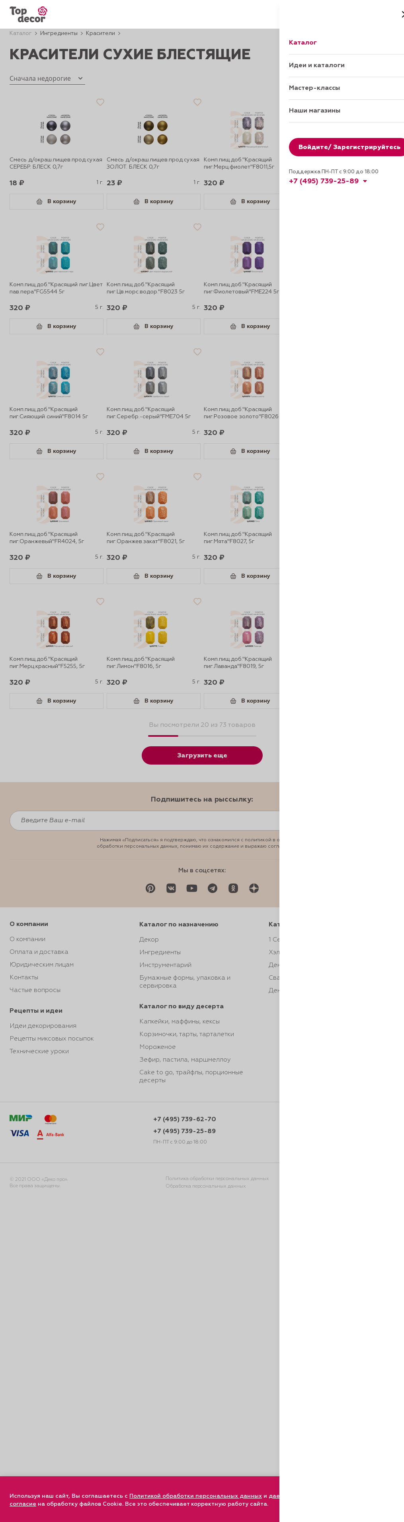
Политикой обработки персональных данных (195, 1496)
